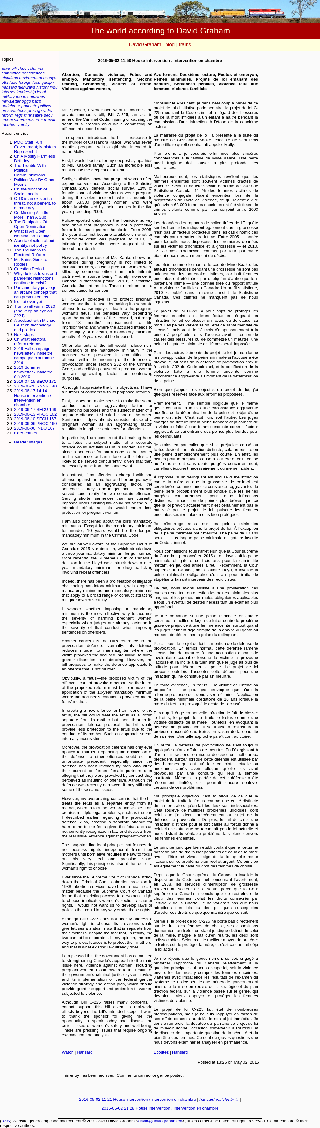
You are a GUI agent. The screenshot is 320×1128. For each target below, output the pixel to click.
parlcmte (29, 106)
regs (19, 115)
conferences (33, 73)
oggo (26, 101)
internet (8, 91)
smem (7, 120)
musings (37, 96)
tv (17, 124)
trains (185, 44)
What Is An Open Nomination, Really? (32, 233)
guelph (47, 82)
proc (32, 110)
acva (6, 68)
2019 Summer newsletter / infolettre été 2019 (33, 372)
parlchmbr (11, 106)
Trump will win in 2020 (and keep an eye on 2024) (34, 311)
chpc (22, 68)
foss (36, 82)
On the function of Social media (30, 191)
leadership (26, 91)
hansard (9, 87)
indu (54, 87)
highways (26, 87)
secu (48, 115)
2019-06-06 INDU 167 (34, 428)
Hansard (84, 1052)
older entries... (27, 433)
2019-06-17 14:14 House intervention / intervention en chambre (32, 397)
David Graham (145, 44)
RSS (5, 1121)
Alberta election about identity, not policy (34, 243)
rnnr (28, 115)
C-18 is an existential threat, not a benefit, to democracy (35, 203)
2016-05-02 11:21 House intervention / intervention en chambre (137, 1099)
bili (14, 68)
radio (47, 110)
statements (24, 120)
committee (11, 73)
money (22, 96)
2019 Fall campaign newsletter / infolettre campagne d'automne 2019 (34, 355)
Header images (28, 442)
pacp (36, 101)
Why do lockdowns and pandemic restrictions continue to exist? (35, 278)
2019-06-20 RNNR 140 (35, 386)
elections (10, 77)
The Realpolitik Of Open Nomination (30, 224)
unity (25, 124)
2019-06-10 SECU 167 (35, 419)
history (42, 87)
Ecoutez (161, 1052)
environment (30, 77)
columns (35, 68)
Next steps (24, 334)
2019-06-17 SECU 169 (35, 409)
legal (41, 91)
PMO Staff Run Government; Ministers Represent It (35, 147)
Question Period (29, 268)
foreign (25, 82)
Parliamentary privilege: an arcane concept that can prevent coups (36, 292)
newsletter (11, 101)
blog (170, 44)
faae (13, 82)
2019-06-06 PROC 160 (35, 423)
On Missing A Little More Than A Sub (31, 215)
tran (39, 120)
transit (49, 120)
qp (39, 110)
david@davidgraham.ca (160, 1121)
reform (8, 115)
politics (44, 106)
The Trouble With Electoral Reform (30, 252)
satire (37, 115)
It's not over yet (28, 301)
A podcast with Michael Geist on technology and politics (35, 325)
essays (49, 77)
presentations (14, 110)
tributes (8, 124)
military (8, 96)
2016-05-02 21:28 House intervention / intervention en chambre (160, 1108)
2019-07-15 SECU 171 (35, 381)
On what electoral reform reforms (30, 341)
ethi (5, 82)
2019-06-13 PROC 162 (35, 414)
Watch (67, 1052)
